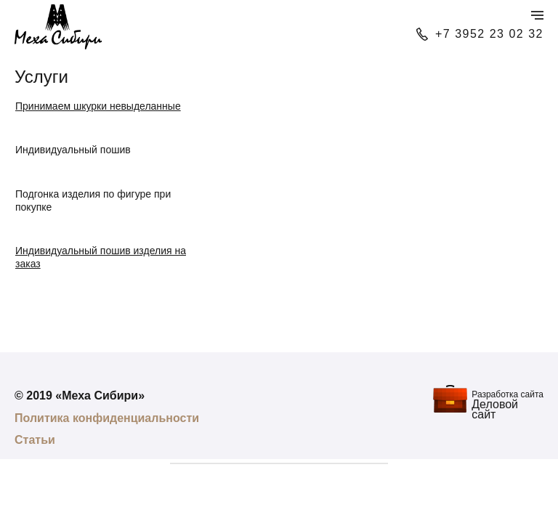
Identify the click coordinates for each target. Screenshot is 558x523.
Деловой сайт (495, 409)
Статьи (35, 440)
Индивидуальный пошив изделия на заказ (100, 257)
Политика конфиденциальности (107, 418)
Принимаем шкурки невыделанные (98, 106)
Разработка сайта (507, 394)
